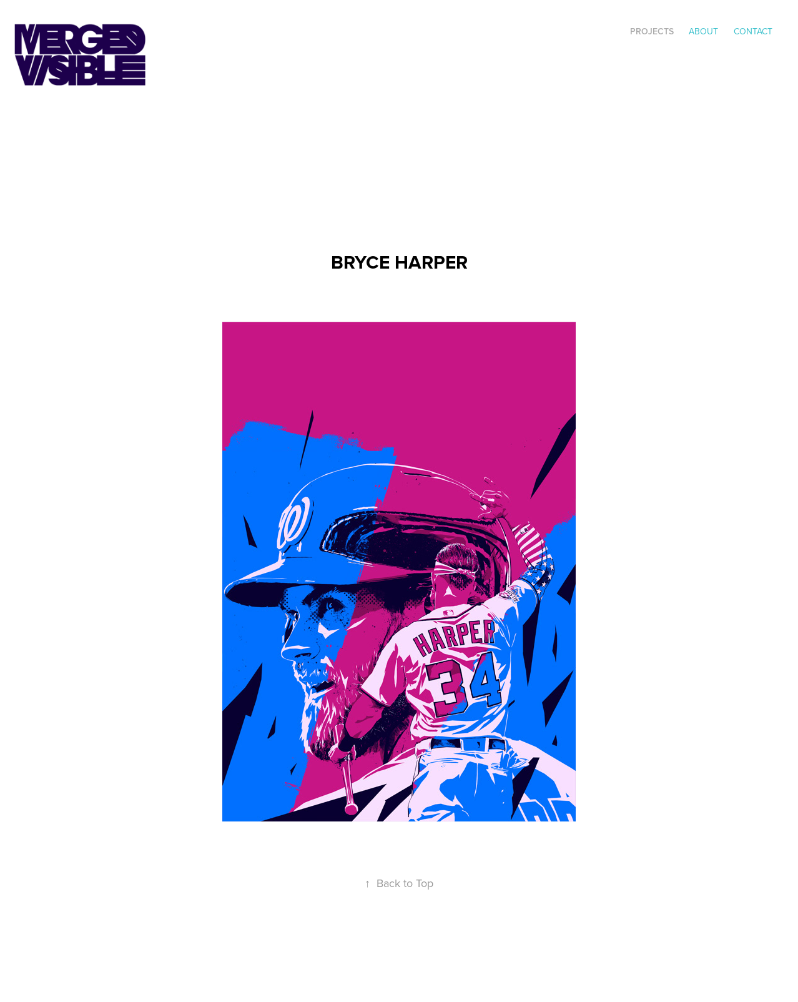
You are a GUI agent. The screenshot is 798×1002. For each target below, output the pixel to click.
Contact (753, 31)
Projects (652, 31)
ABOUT (703, 31)
